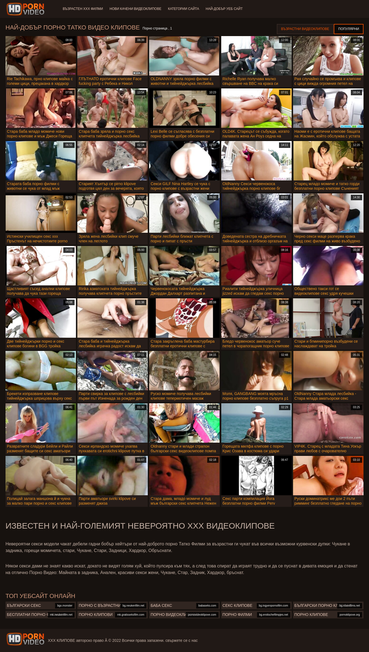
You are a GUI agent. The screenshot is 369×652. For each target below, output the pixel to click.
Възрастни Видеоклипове (305, 29)
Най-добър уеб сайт (224, 9)
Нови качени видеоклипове (135, 9)
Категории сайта (183, 9)
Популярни (348, 29)
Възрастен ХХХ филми (83, 9)
